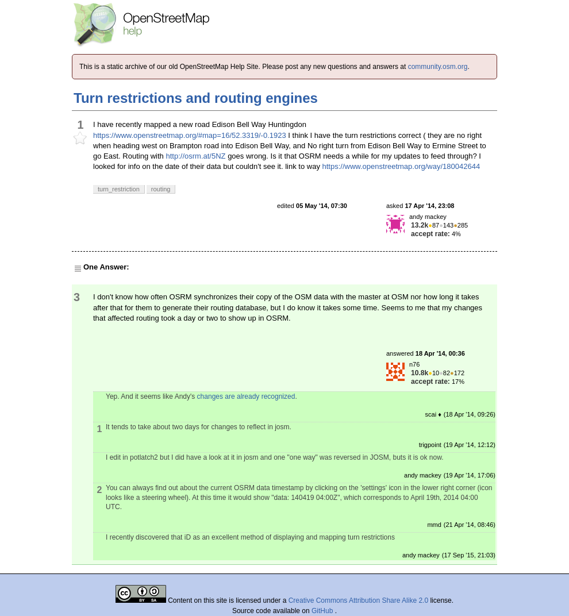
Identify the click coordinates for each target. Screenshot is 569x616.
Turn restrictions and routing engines (196, 98)
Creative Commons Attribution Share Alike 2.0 (358, 600)
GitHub (323, 611)
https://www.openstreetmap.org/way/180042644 (401, 166)
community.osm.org (438, 67)
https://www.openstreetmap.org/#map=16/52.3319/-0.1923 (189, 135)
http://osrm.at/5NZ (195, 156)
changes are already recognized (246, 396)
